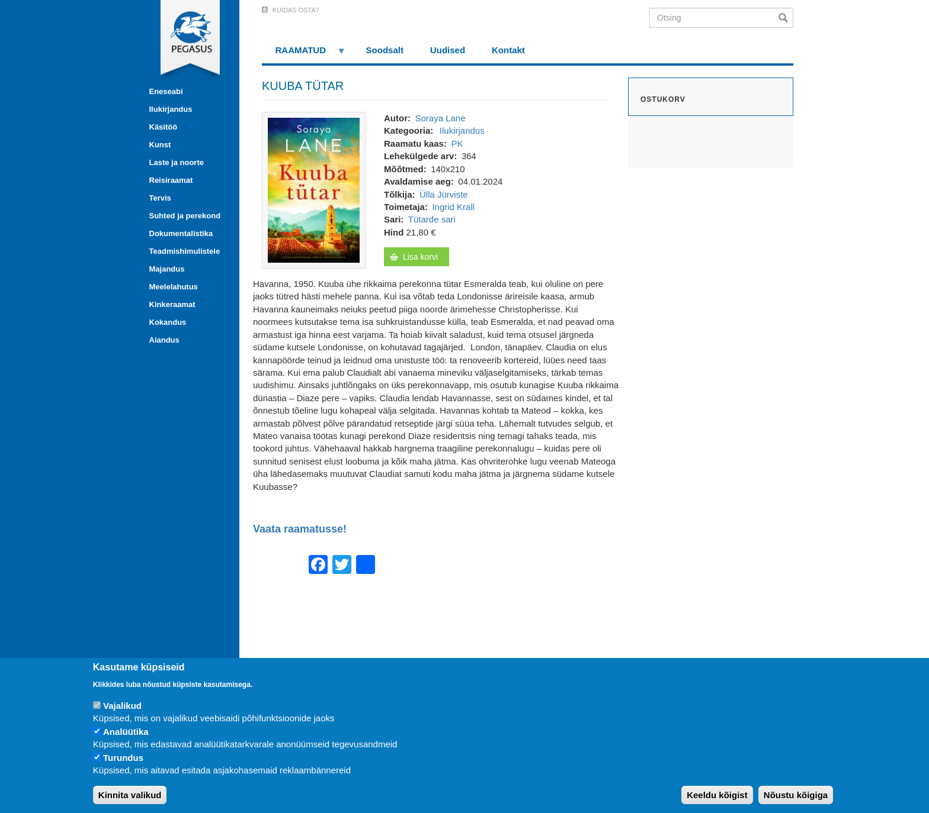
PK (457, 143)
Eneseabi (166, 91)
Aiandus (164, 339)
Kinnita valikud (130, 795)
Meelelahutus (173, 286)
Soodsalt (384, 50)
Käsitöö (163, 126)
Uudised (447, 50)
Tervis (160, 197)
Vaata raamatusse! (300, 529)
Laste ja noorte (176, 162)
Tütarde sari (432, 219)
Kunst (160, 144)
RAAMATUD (304, 54)
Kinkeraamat (172, 304)
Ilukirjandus (171, 109)
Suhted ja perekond (185, 215)
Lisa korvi (420, 257)
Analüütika (126, 732)
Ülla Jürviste (443, 194)
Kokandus (168, 322)
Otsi (786, 18)
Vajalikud (122, 706)
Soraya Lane (440, 118)
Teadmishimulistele (184, 251)
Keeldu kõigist (717, 795)
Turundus (123, 758)
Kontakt (508, 50)
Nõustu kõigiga (796, 795)
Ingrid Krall (453, 207)
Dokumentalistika (181, 233)
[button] (314, 189)
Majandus (167, 268)
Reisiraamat (171, 180)
